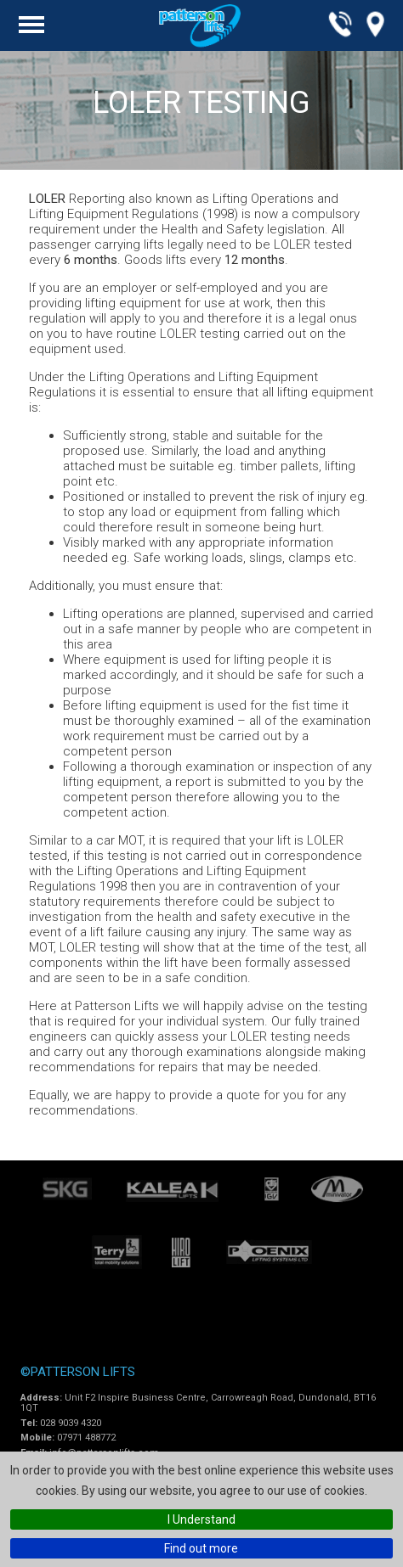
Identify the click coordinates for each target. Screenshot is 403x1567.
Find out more (201, 1548)
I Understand (201, 1519)
